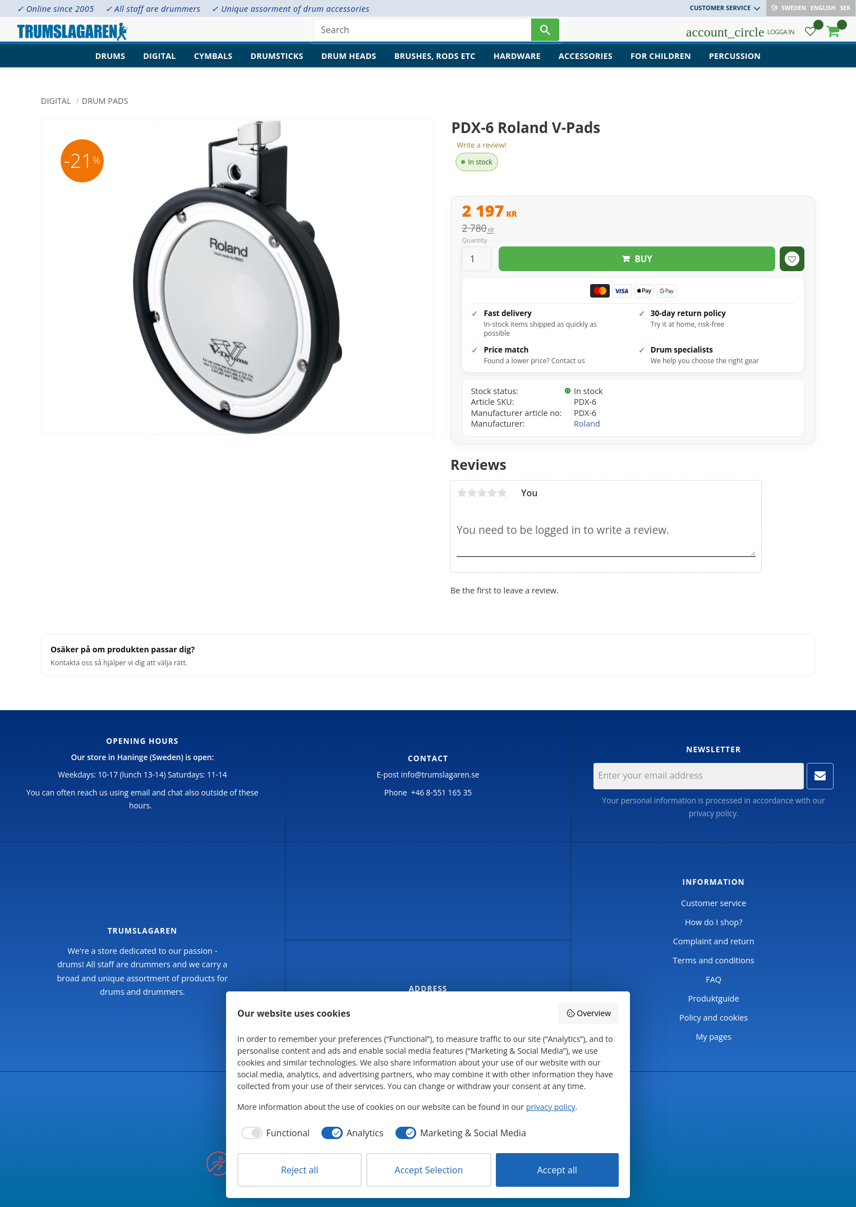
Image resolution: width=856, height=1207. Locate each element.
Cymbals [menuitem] (213, 65)
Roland (587, 423)
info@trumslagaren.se (440, 774)
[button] (810, 36)
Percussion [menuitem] (735, 65)
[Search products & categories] (422, 33)
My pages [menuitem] (713, 1036)
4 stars (492, 493)
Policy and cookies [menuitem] (713, 1017)
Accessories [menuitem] (586, 65)
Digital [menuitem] (159, 65)
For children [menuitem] (661, 65)
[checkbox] (273, 1133)
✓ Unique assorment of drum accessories (290, 8)
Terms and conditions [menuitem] (713, 960)
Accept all (557, 1170)
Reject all (299, 1170)
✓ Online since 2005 (55, 8)
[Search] (545, 33)
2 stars (472, 493)
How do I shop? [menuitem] (713, 922)
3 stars (482, 493)
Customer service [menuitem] (721, 7)
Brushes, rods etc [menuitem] (435, 65)
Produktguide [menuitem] (713, 998)
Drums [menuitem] (110, 65)
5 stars (502, 493)
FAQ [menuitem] (713, 979)
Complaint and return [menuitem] (713, 941)
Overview (588, 1013)
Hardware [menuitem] (517, 65)
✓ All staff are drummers (153, 8)
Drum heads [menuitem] (348, 65)
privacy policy (713, 813)
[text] (633, 212)
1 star (462, 493)
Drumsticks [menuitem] (276, 65)
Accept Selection (429, 1170)
